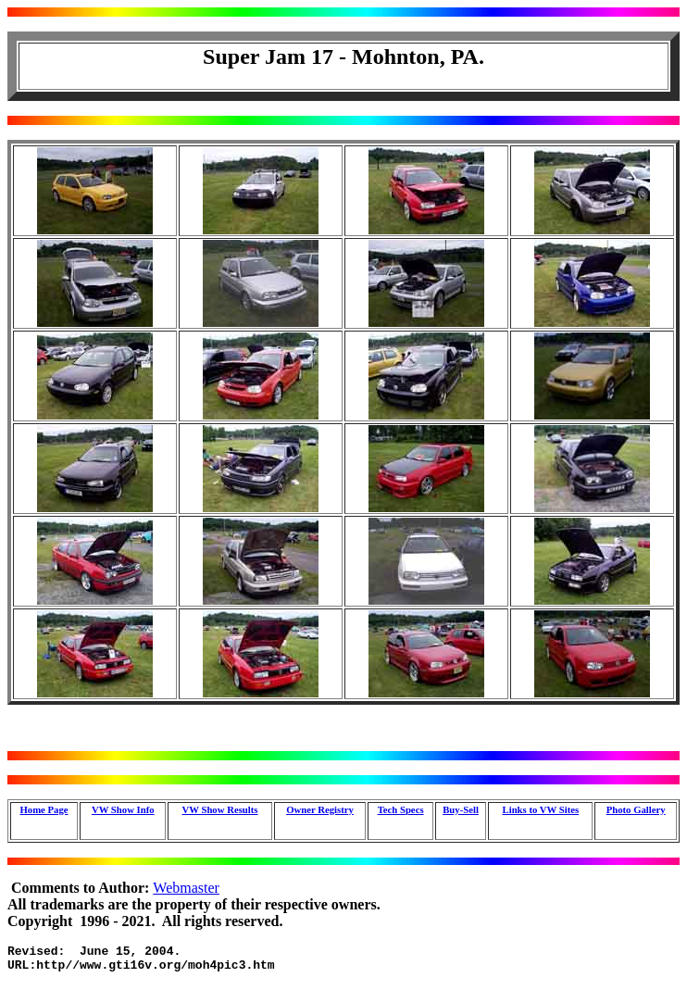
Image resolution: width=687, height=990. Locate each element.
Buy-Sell (461, 809)
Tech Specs (401, 809)
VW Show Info (123, 809)
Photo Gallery (636, 809)
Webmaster (186, 888)
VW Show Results (220, 809)
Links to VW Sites (541, 809)
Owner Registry (320, 809)
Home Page (43, 809)
